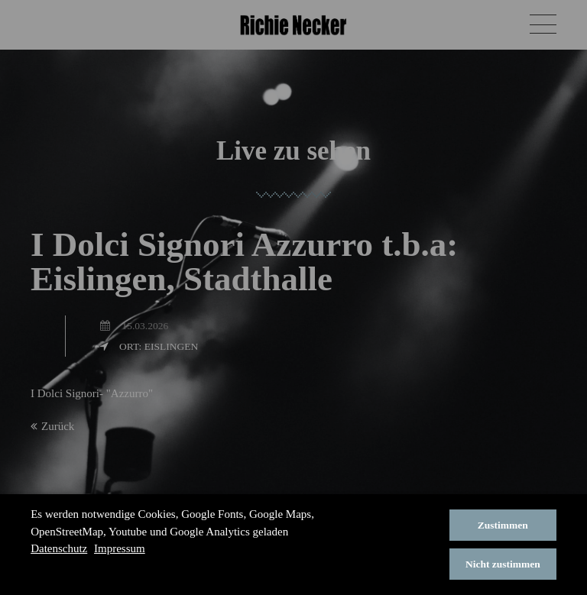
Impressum (119, 548)
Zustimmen (503, 525)
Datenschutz (59, 548)
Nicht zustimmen (502, 564)
